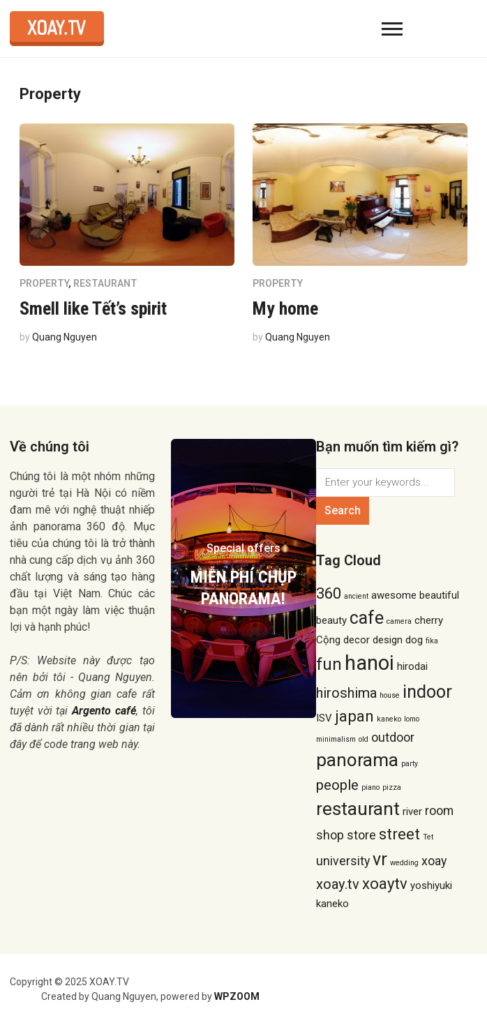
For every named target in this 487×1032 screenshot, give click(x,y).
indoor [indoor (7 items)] (427, 692)
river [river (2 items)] (412, 811)
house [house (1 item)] (390, 695)
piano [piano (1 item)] (370, 787)
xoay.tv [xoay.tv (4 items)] (337, 884)
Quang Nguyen (64, 337)
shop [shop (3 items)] (330, 835)
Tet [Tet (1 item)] (428, 837)
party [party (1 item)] (409, 763)
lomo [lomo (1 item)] (411, 719)
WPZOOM (237, 996)
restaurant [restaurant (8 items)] (358, 808)
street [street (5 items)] (399, 834)
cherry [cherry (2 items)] (428, 620)
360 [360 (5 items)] (328, 593)
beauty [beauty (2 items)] (331, 620)
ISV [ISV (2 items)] (324, 718)
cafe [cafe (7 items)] (367, 618)
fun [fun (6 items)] (329, 664)
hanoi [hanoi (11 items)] (369, 663)
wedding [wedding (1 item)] (404, 862)
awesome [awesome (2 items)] (394, 595)
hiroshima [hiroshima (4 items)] (346, 693)
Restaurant (105, 283)
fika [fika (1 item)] (432, 640)
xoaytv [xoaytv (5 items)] (384, 883)
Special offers (243, 548)
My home (285, 308)
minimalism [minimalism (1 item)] (336, 739)
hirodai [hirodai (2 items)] (412, 666)
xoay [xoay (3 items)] (434, 860)
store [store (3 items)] (361, 835)
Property (44, 283)
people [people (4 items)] (337, 785)
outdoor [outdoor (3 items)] (392, 737)
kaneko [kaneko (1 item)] (389, 719)
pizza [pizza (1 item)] (391, 787)
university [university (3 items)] (343, 860)
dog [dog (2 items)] (414, 640)
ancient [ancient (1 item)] (356, 596)
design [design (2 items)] (388, 640)
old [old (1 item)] (363, 739)
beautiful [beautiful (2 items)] (439, 595)
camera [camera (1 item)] (399, 621)
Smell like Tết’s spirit (93, 308)
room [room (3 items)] (439, 810)
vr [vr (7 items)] (380, 859)
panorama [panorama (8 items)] (357, 759)
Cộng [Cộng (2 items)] (328, 640)
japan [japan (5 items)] (354, 716)
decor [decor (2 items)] (356, 640)
